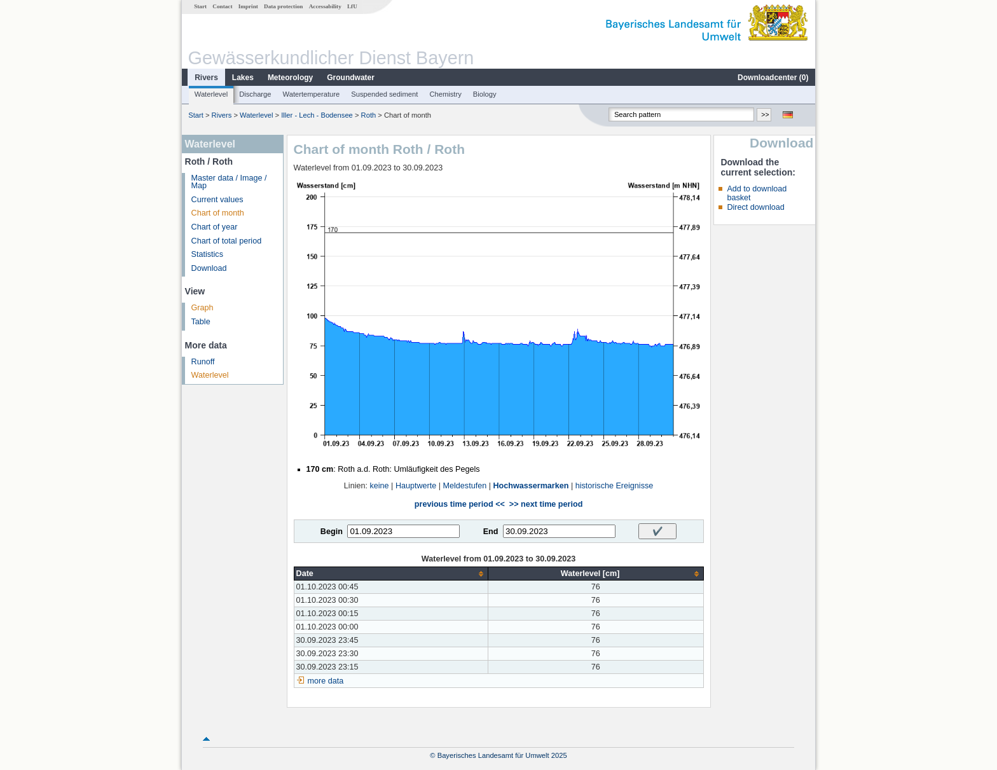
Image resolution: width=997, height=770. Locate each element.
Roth (368, 115)
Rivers (206, 77)
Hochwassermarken (530, 485)
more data (326, 681)
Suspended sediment (384, 94)
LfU (352, 6)
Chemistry (445, 94)
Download (209, 268)
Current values (217, 199)
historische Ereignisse (614, 485)
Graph (202, 307)
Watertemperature (311, 94)
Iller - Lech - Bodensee (317, 115)
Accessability (325, 6)
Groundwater (351, 77)
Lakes (243, 77)
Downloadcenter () (773, 77)
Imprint (248, 6)
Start (200, 6)
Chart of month (217, 213)
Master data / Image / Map (229, 182)
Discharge (255, 94)
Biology (485, 94)
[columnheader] (391, 574)
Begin (331, 531)
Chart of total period (226, 241)
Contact (222, 6)
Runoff (203, 361)
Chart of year (214, 227)
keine (378, 485)
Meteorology (290, 77)
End (490, 531)
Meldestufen (465, 485)
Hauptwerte (415, 485)
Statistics (207, 254)
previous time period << (460, 504)
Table (200, 321)
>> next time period (545, 504)
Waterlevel (211, 94)
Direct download (755, 207)
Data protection (283, 6)
